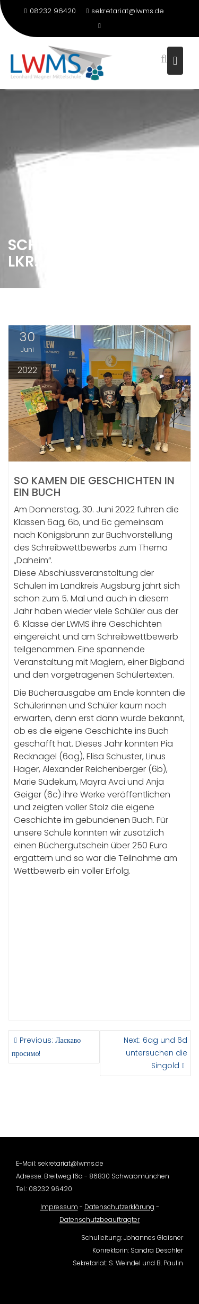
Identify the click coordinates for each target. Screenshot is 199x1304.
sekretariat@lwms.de (125, 11)
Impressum (59, 1211)
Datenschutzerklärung (119, 1211)
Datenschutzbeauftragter (99, 1223)
